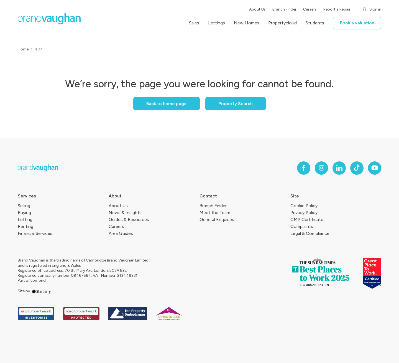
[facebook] (303, 168)
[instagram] (321, 168)
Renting (25, 226)
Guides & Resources (129, 219)
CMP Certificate (306, 219)
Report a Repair (337, 9)
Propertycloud (282, 23)
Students (315, 23)
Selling (24, 205)
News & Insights (125, 212)
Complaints (301, 226)
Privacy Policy (304, 212)
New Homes (246, 23)
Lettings (216, 23)
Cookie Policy (304, 205)
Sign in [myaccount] (371, 9)
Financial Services (35, 233)
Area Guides (121, 233)
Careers (310, 9)
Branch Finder (284, 9)
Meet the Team (215, 212)
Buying (24, 212)
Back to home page (166, 103)
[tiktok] (357, 168)
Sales (194, 23)
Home (23, 49)
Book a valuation (357, 23)
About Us (257, 9)
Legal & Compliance (309, 233)
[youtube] (374, 168)
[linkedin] (339, 168)
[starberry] (41, 291)
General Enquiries (217, 219)
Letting (25, 219)
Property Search (235, 103)
